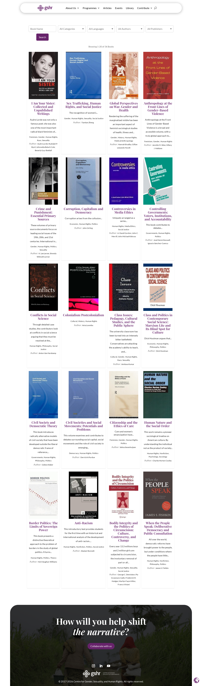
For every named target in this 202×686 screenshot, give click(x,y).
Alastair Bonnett (87, 551)
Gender (41, 137)
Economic (74, 224)
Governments (151, 233)
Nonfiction (164, 453)
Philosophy (47, 346)
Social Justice (97, 118)
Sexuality (46, 140)
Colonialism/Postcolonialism (83, 290)
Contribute (143, 7)
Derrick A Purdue (87, 457)
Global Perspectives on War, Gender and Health (123, 82)
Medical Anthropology (123, 141)
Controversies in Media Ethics (123, 185)
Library (130, 7)
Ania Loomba (87, 325)
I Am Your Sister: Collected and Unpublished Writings (43, 83)
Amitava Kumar (127, 364)
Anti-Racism (83, 498)
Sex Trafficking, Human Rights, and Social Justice (83, 80)
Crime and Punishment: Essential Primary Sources (43, 189)
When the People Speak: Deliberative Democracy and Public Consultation (157, 503)
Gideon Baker (47, 465)
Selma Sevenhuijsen (128, 447)
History (121, 137)
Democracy (74, 453)
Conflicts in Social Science (43, 292)
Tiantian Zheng (87, 122)
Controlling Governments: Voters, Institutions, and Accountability (157, 189)
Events (118, 7)
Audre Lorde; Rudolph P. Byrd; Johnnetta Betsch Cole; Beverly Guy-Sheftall (44, 147)
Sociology (163, 456)
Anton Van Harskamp (47, 353)
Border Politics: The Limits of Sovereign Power (43, 502)
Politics (53, 246)
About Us (71, 7)
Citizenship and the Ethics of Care (123, 399)
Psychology (153, 456)
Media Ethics (130, 226)
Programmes (90, 7)
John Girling (88, 228)
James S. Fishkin (162, 568)
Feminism (33, 137)
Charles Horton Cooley (162, 460)
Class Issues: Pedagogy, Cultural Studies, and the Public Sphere (123, 295)
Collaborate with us (101, 639)
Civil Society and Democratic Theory (43, 399)
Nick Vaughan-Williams (47, 562)
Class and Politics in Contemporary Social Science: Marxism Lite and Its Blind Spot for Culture (157, 299)
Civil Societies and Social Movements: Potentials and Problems (83, 401)
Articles (107, 7)
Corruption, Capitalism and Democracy (83, 185)
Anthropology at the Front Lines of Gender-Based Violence (157, 83)
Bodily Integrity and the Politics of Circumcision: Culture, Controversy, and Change (123, 507)
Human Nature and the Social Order (157, 399)
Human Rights (51, 137)
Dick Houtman (162, 351)
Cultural (74, 321)
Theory (53, 558)
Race (39, 140)
